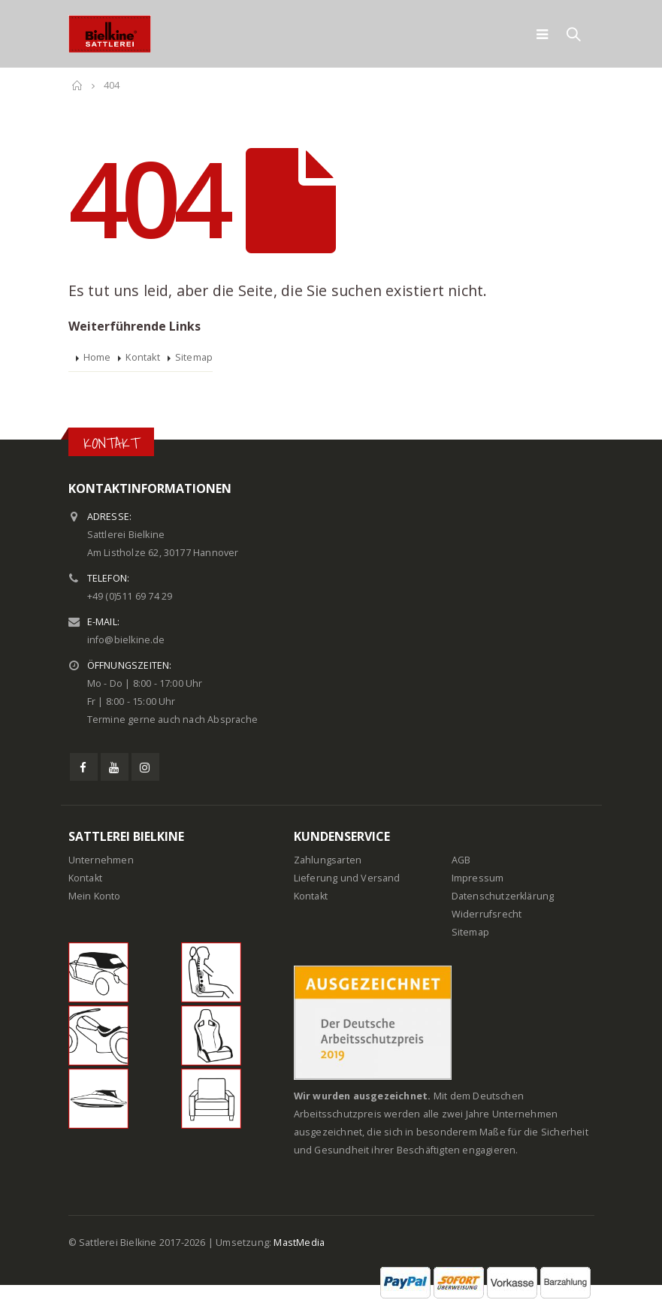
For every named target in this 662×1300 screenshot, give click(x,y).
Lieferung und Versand (347, 878)
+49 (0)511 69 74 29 (130, 596)
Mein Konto (94, 896)
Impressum (478, 878)
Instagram (145, 767)
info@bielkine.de (126, 639)
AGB (461, 860)
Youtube (114, 767)
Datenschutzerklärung (503, 896)
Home (97, 357)
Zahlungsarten (328, 860)
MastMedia (299, 1242)
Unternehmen (101, 860)
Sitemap (194, 357)
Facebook (84, 767)
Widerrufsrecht (487, 914)
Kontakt (142, 357)
